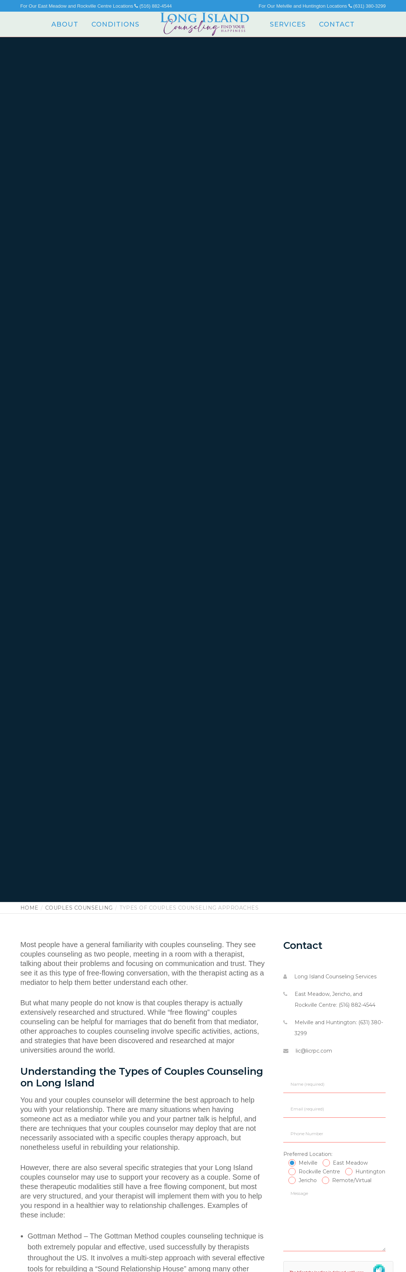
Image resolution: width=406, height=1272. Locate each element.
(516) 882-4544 (153, 6)
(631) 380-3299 (367, 6)
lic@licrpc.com (314, 1051)
